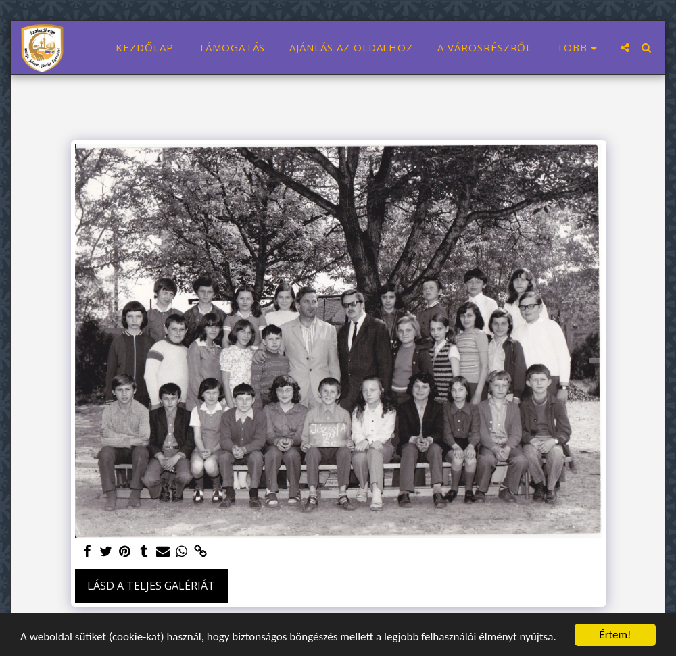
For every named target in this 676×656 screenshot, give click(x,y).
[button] (625, 48)
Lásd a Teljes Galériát (151, 585)
